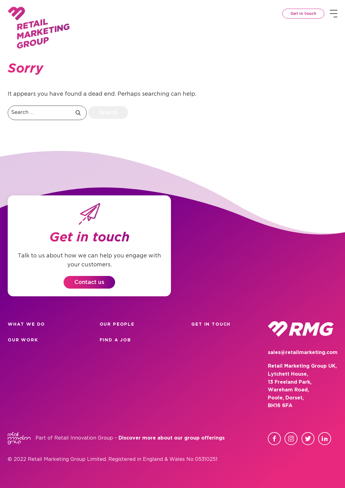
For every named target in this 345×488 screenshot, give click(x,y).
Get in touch (303, 13)
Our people (117, 324)
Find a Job (115, 340)
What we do (26, 324)
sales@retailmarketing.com (303, 352)
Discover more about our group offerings (171, 438)
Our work (23, 340)
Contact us (89, 282)
